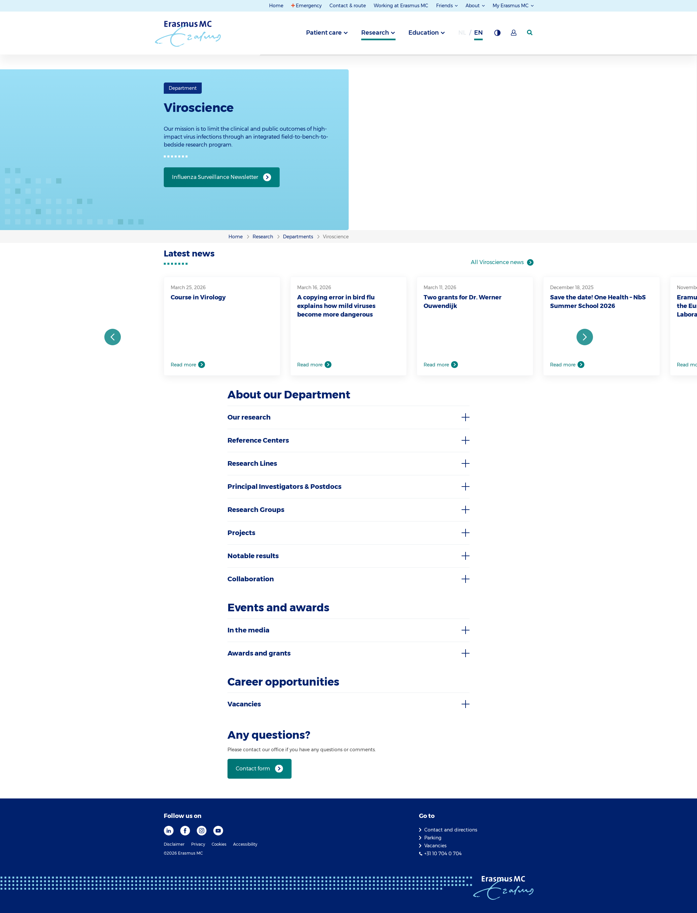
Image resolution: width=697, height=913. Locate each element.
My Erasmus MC (511, 6)
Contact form (253, 768)
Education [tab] (423, 32)
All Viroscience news (497, 262)
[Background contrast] (497, 34)
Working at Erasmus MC (401, 6)
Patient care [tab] (324, 32)
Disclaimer (174, 844)
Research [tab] (375, 32)
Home (276, 6)
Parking (432, 838)
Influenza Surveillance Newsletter (215, 177)
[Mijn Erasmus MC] (514, 34)
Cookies (219, 844)
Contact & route (348, 6)
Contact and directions (450, 830)
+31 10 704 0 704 (443, 854)
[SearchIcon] (530, 32)
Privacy (198, 844)
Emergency (309, 6)
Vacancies (435, 846)
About (473, 6)
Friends (445, 6)
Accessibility (245, 844)
